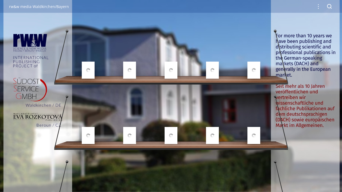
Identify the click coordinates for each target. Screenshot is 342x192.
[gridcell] (88, 57)
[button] (318, 6)
